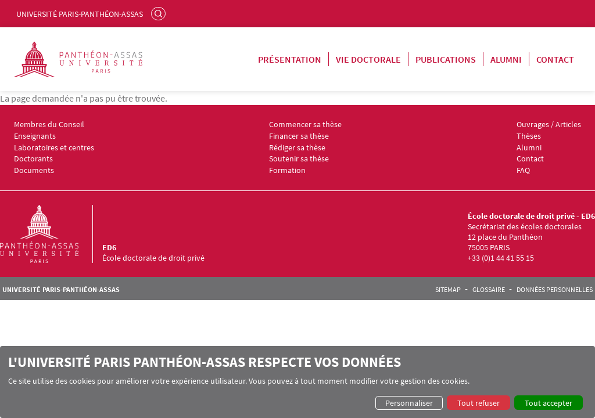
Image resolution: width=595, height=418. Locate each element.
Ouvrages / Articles (549, 124)
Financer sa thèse (299, 136)
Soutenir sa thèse (299, 159)
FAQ (523, 170)
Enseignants (35, 136)
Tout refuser (478, 403)
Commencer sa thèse (305, 124)
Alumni (506, 59)
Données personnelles (555, 290)
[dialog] (297, 382)
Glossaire (488, 290)
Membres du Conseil (49, 124)
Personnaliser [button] (409, 403)
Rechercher (160, 13)
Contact (555, 59)
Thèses (529, 136)
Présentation (289, 59)
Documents (34, 170)
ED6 (109, 247)
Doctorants (33, 159)
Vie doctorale (368, 59)
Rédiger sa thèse (297, 148)
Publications (445, 59)
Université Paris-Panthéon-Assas (79, 14)
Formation (287, 170)
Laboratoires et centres (54, 148)
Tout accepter (548, 403)
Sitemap (448, 290)
